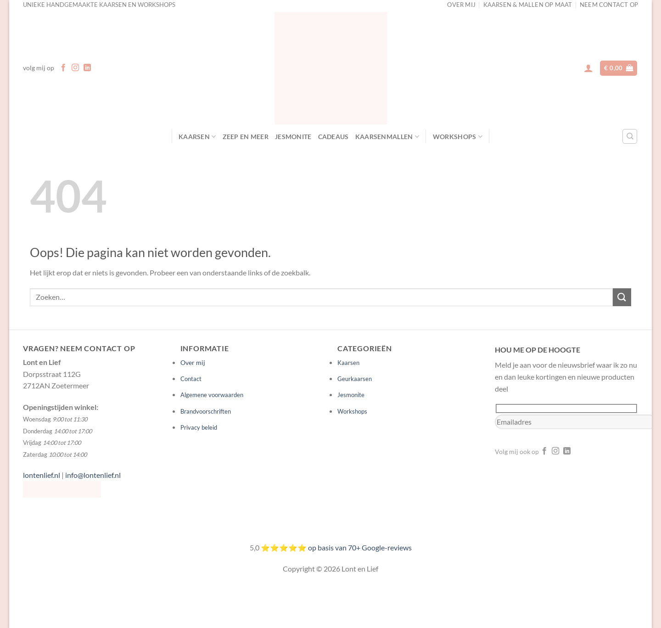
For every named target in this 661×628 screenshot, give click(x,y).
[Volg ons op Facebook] (63, 68)
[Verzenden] (622, 297)
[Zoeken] (629, 136)
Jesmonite (293, 136)
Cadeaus (333, 136)
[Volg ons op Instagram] (75, 68)
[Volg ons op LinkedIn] (87, 68)
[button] (588, 68)
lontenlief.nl (41, 475)
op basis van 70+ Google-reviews (360, 547)
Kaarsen (197, 136)
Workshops (457, 136)
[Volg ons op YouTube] (578, 451)
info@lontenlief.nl (93, 475)
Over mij (192, 362)
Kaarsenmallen (387, 136)
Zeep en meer (246, 136)
